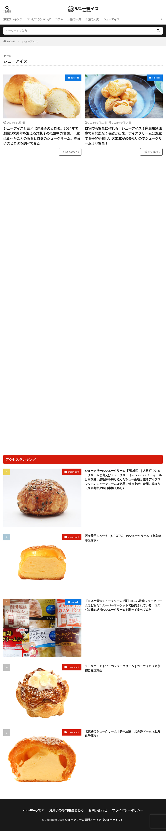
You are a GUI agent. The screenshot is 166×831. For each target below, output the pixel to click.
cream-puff (73, 471)
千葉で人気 (92, 19)
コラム (59, 19)
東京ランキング (12, 19)
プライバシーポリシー (127, 810)
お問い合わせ (97, 810)
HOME (11, 41)
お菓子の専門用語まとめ (66, 810)
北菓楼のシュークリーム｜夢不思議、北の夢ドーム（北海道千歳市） (122, 734)
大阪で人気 (74, 19)
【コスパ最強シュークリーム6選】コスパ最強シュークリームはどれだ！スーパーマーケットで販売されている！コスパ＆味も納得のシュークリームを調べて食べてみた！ (123, 605)
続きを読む (70, 151)
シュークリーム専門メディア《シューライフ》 (94, 819)
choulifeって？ (33, 810)
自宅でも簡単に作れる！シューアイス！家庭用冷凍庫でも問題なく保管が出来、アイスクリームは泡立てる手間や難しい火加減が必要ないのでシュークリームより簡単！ (123, 135)
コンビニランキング (39, 19)
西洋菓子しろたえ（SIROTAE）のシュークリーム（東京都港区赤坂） (123, 538)
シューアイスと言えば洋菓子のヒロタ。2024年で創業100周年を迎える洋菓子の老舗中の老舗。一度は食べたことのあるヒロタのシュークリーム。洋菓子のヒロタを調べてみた (41, 135)
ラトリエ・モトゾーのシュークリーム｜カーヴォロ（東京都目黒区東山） (122, 668)
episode (75, 77)
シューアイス (111, 19)
